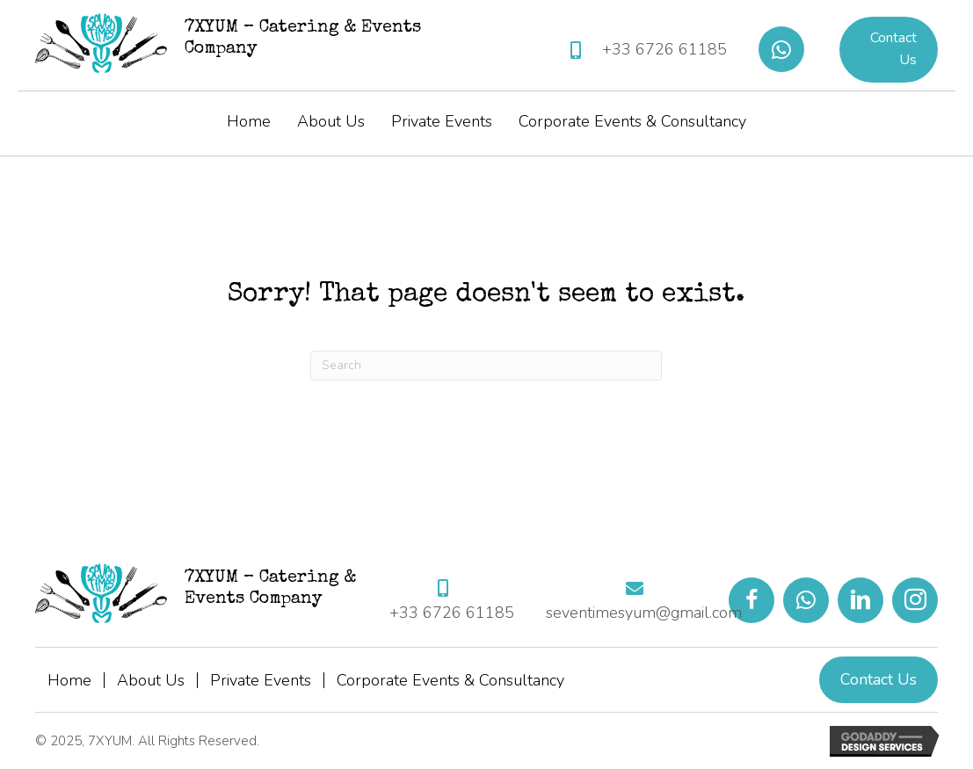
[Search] (486, 366)
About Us (151, 680)
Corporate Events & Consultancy (450, 680)
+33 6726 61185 (664, 49)
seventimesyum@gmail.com (644, 612)
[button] (781, 49)
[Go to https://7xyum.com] (244, 43)
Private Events (260, 680)
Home (69, 680)
